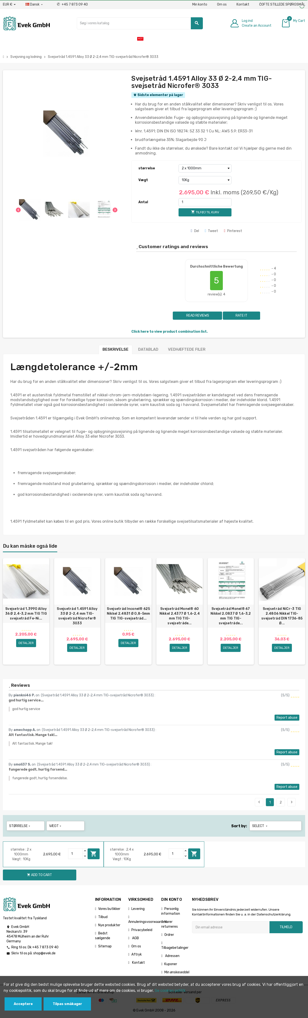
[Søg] (140, 23)
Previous (259, 802)
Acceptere (23, 1004)
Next (291, 802)
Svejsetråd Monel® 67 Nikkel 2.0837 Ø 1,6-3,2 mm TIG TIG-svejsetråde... (231, 616)
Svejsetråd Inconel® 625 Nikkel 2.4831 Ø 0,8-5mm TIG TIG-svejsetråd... (128, 613)
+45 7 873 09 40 (72, 4)
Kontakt (243, 4)
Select (260, 826)
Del (195, 231)
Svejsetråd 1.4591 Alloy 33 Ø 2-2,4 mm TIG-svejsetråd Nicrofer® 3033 (77, 616)
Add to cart (93, 854)
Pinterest (233, 231)
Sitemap (105, 946)
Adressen (172, 956)
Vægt (143, 180)
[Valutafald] (9, 4)
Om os (222, 4)
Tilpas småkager (67, 1004)
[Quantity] (75, 854)
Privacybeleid (141, 930)
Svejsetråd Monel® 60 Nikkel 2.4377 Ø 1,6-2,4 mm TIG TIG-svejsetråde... (180, 616)
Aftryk (136, 955)
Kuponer (170, 964)
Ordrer (169, 935)
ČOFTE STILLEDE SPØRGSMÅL (282, 4)
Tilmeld (286, 927)
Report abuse (286, 718)
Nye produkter (109, 925)
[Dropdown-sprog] (35, 4)
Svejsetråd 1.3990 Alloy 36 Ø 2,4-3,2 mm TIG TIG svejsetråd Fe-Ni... (26, 613)
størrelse (146, 168)
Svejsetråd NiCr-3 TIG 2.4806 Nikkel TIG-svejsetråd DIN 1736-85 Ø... (281, 616)
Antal (143, 202)
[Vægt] (205, 180)
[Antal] (205, 202)
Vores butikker (109, 909)
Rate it (241, 315)
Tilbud (103, 917)
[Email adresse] (231, 927)
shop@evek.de (44, 953)
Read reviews (197, 315)
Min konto (199, 4)
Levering (138, 909)
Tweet (211, 231)
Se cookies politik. (170, 990)
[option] (26, 611)
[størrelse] (205, 168)
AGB (135, 938)
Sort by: (239, 826)
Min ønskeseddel (176, 972)
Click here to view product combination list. (169, 332)
